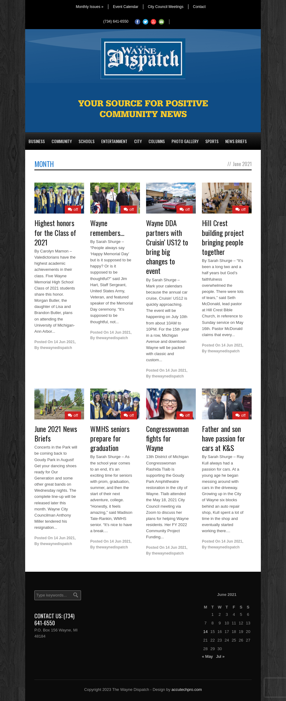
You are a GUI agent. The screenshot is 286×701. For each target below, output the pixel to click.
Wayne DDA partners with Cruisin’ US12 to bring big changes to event (167, 246)
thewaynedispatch (56, 348)
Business (37, 141)
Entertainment (114, 141)
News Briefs (236, 141)
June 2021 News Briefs (55, 433)
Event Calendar (125, 7)
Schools (87, 141)
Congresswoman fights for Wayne (167, 438)
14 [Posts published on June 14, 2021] (205, 631)
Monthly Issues (89, 7)
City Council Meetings (166, 7)
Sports (211, 141)
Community (62, 141)
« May (207, 656)
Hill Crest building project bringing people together (223, 237)
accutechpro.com (187, 689)
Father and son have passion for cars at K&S (223, 438)
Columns (157, 141)
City (138, 141)
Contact (199, 7)
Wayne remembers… (107, 227)
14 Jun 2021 (64, 342)
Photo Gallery (185, 141)
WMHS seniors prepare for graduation (109, 438)
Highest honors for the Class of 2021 (55, 232)
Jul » (220, 656)
